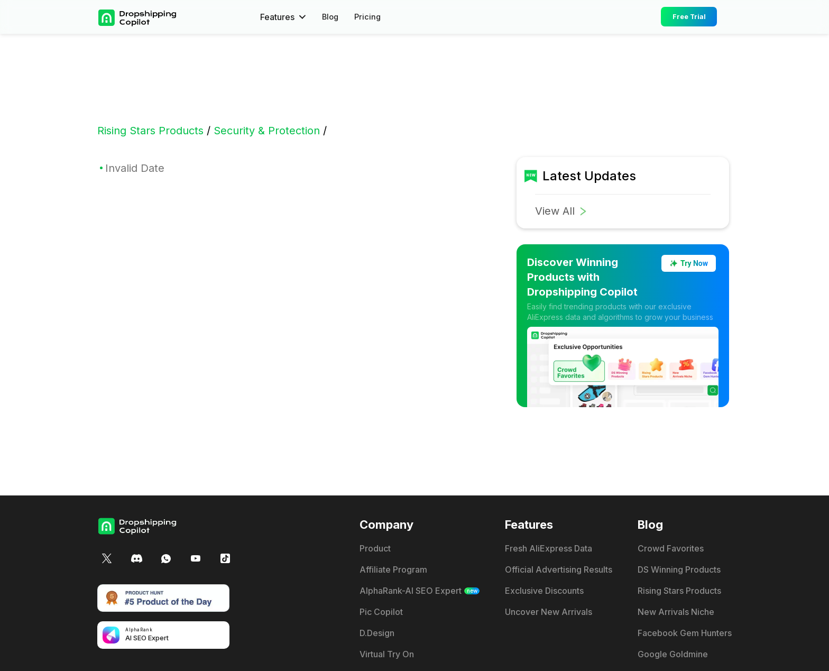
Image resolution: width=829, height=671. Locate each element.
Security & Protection (267, 130)
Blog (331, 17)
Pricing (370, 17)
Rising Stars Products (150, 130)
